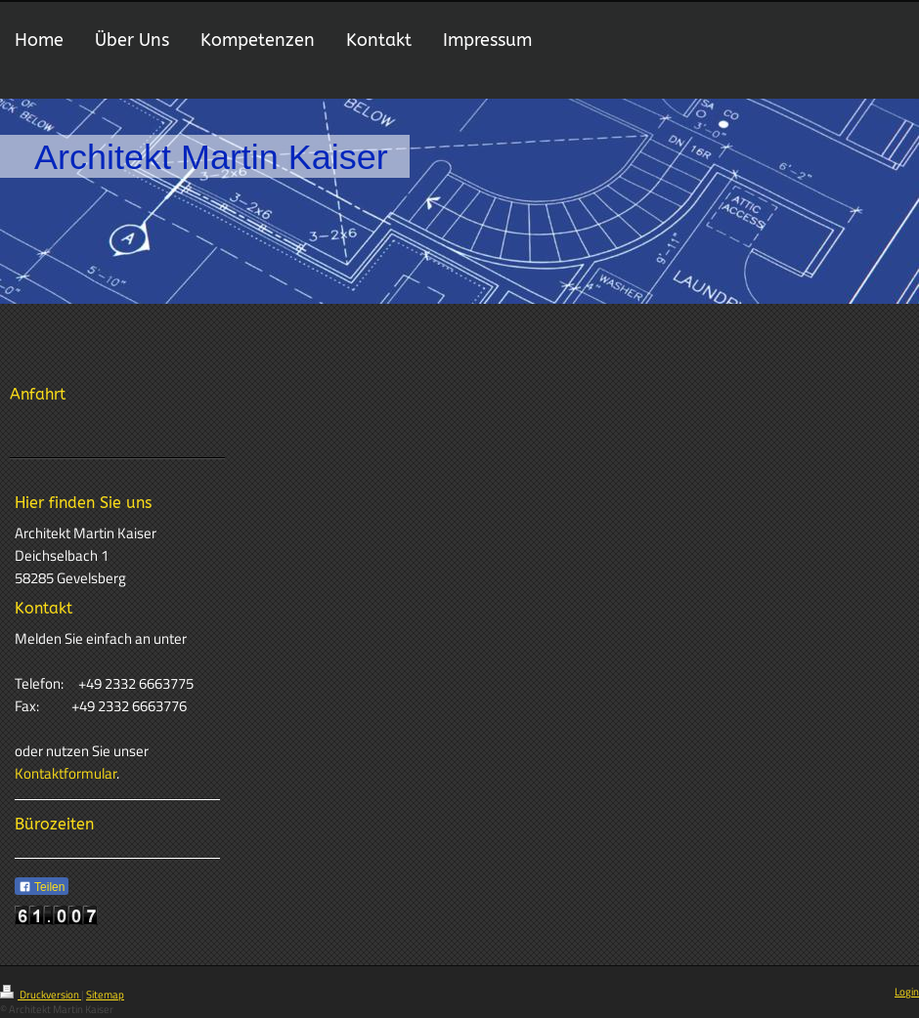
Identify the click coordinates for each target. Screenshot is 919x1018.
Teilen (42, 887)
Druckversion (40, 994)
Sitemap (105, 994)
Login (907, 991)
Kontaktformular (65, 773)
